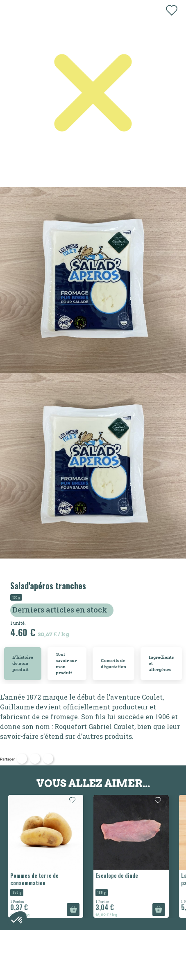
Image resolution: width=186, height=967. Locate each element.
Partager (22, 759)
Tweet (35, 759)
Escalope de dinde (116, 875)
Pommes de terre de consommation (34, 879)
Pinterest (48, 759)
